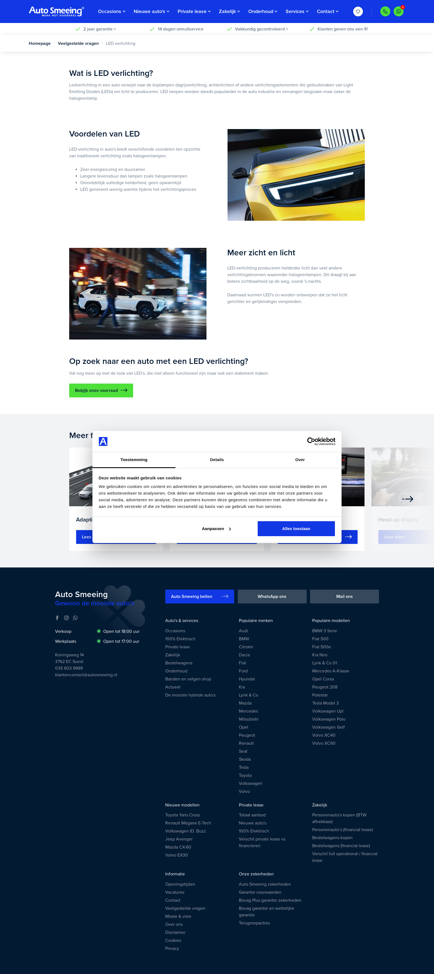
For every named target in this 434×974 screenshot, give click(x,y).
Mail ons (344, 596)
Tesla (244, 767)
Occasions (175, 631)
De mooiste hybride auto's (190, 695)
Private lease (177, 647)
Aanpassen (216, 528)
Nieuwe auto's (252, 823)
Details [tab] (217, 459)
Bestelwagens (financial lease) (341, 846)
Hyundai (247, 679)
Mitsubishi (249, 719)
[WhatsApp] (75, 618)
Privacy (172, 948)
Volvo (244, 791)
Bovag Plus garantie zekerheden (270, 900)
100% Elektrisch (180, 639)
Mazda (245, 703)
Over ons (174, 924)
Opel (243, 727)
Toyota (245, 775)
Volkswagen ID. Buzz (185, 831)
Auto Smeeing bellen (199, 596)
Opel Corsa (323, 679)
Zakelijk (172, 655)
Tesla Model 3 (325, 703)
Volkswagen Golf (328, 727)
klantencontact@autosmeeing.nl (86, 675)
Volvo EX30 (176, 855)
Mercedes (248, 711)
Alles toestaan (296, 528)
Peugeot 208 (324, 687)
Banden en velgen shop (188, 679)
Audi (243, 631)
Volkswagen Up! (327, 711)
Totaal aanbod (252, 815)
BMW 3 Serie (324, 631)
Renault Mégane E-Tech (188, 823)
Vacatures (174, 892)
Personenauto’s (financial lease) (342, 829)
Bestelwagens (178, 663)
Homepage (42, 43)
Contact (172, 900)
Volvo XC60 (323, 743)
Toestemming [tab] (134, 459)
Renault (246, 743)
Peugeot (247, 735)
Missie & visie (178, 916)
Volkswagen (250, 783)
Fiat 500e (321, 647)
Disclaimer (175, 932)
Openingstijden (180, 884)
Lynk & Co (248, 695)
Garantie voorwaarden (260, 892)
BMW (244, 639)
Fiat (242, 663)
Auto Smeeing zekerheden (265, 884)
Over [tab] (300, 459)
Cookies (173, 940)
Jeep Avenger (179, 839)
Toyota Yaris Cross (182, 815)
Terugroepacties (254, 923)
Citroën (246, 647)
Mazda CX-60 (178, 847)
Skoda (245, 759)
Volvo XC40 (323, 735)
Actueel (172, 687)
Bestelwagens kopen (332, 838)
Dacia (244, 655)
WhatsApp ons (272, 596)
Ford (243, 671)
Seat (243, 751)
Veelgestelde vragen (81, 43)
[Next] (408, 499)
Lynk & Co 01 (324, 663)
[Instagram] (66, 618)
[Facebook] (57, 618)
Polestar (320, 695)
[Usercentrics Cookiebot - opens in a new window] (311, 441)
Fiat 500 (320, 639)
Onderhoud (176, 671)
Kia (242, 687)
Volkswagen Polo (328, 719)
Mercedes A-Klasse (330, 671)
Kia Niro (319, 655)
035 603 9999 (69, 668)
